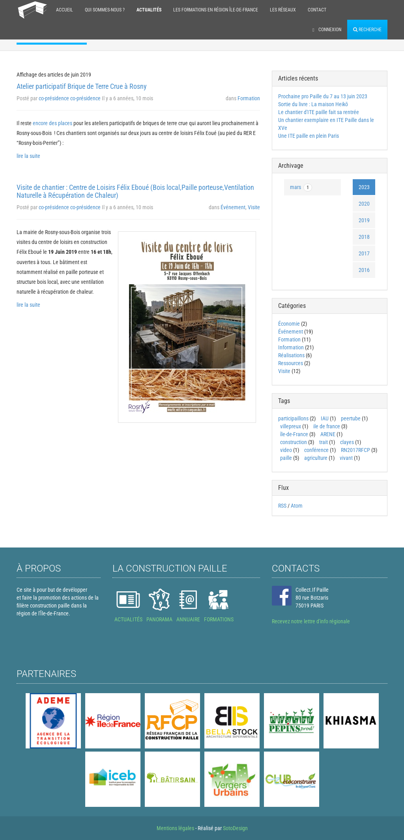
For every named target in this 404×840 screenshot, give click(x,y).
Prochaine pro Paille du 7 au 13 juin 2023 (322, 96)
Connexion (326, 29)
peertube (351, 418)
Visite (254, 207)
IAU (325, 418)
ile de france (326, 426)
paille (286, 458)
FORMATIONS (219, 619)
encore (40, 123)
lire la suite (28, 156)
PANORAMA (159, 619)
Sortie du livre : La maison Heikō (313, 104)
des (53, 123)
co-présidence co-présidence (70, 98)
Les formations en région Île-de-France (215, 10)
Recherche (367, 29)
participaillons (293, 418)
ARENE (327, 434)
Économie (289, 324)
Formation (249, 98)
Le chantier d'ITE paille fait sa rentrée (318, 112)
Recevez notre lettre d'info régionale (311, 621)
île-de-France (294, 434)
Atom (297, 505)
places (65, 123)
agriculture (315, 458)
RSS (282, 505)
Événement (233, 207)
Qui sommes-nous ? (105, 10)
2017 (364, 253)
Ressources (290, 363)
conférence (316, 450)
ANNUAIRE (188, 619)
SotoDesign (235, 828)
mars (301, 187)
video (286, 450)
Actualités (149, 10)
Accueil (64, 10)
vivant (346, 458)
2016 (364, 270)
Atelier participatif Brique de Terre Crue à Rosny (82, 86)
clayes (347, 442)
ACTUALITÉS (128, 619)
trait (323, 442)
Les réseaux (283, 10)
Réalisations (291, 355)
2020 (364, 204)
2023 (364, 187)
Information (291, 347)
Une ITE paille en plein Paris (308, 136)
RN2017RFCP (355, 450)
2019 (364, 220)
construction (293, 442)
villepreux (290, 426)
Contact (317, 10)
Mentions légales (175, 828)
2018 (364, 237)
